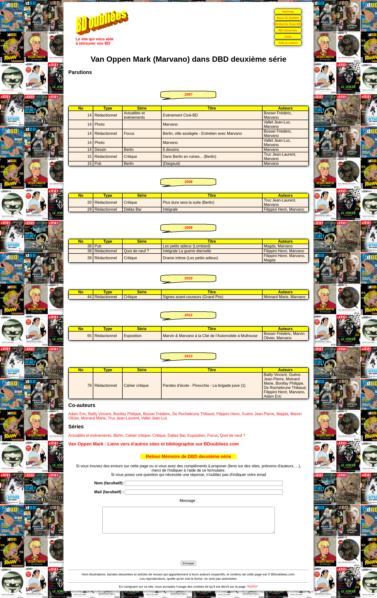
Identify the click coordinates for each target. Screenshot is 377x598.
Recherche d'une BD (288, 24)
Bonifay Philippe (127, 414)
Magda (282, 414)
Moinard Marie (93, 418)
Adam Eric (77, 414)
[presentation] (188, 552)
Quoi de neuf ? (232, 435)
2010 (188, 278)
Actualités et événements (89, 435)
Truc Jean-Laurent (123, 418)
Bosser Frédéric (156, 414)
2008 (188, 181)
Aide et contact (288, 42)
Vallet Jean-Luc (154, 418)
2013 (188, 356)
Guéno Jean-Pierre (258, 414)
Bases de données (287, 17)
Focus (212, 435)
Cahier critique (137, 435)
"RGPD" (252, 591)
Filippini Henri (228, 414)
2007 (188, 94)
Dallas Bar (176, 435)
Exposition (196, 435)
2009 (188, 227)
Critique (159, 435)
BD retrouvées (288, 30)
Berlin (118, 435)
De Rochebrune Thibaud (193, 414)
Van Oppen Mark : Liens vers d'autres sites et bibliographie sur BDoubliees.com (153, 443)
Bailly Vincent (99, 414)
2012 (188, 315)
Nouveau (288, 11)
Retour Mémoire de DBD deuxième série (188, 456)
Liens (288, 36)
